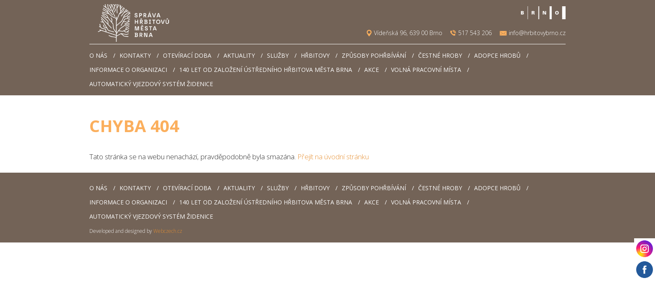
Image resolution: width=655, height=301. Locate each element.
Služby (278, 55)
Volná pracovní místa (426, 70)
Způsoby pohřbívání (374, 55)
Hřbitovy (315, 55)
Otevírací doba (187, 55)
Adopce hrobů (497, 55)
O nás (98, 55)
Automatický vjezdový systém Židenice (151, 84)
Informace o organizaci (128, 70)
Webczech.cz (167, 231)
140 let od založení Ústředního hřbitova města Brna (265, 70)
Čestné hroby (440, 55)
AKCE (371, 70)
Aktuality (239, 55)
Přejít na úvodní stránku (333, 156)
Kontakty (135, 55)
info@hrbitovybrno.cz (537, 33)
